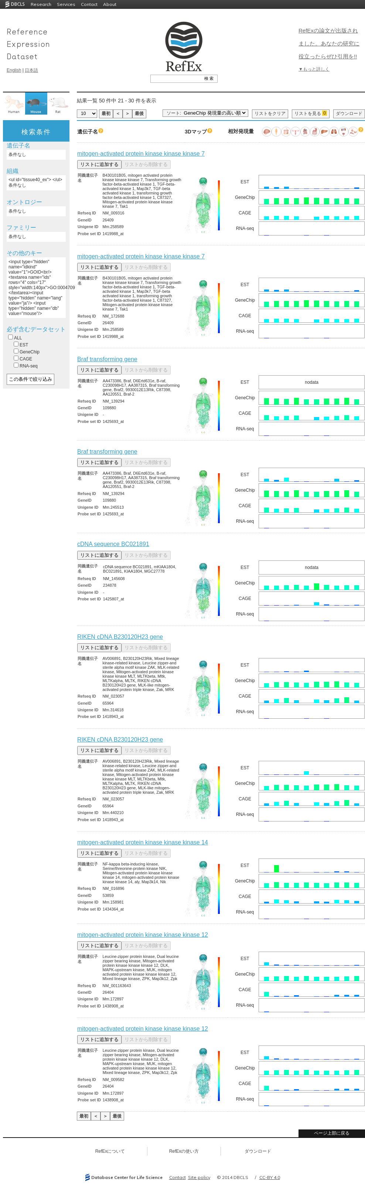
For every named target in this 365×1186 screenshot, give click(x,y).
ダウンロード (349, 113)
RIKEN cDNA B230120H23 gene (120, 637)
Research (41, 4)
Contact (89, 4)
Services (66, 4)
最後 (139, 113)
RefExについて (110, 1151)
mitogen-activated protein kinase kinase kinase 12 (142, 935)
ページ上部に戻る (331, 1133)
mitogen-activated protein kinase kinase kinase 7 (141, 153)
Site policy (199, 1177)
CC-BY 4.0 (269, 1177)
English (14, 70)
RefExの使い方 (184, 1151)
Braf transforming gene (107, 359)
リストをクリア (270, 113)
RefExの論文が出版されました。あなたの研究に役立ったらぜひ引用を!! (329, 43)
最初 (106, 113)
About (109, 4)
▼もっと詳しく (314, 69)
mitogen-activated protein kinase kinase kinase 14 (142, 842)
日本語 (31, 70)
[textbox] (176, 78)
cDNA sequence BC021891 (113, 544)
